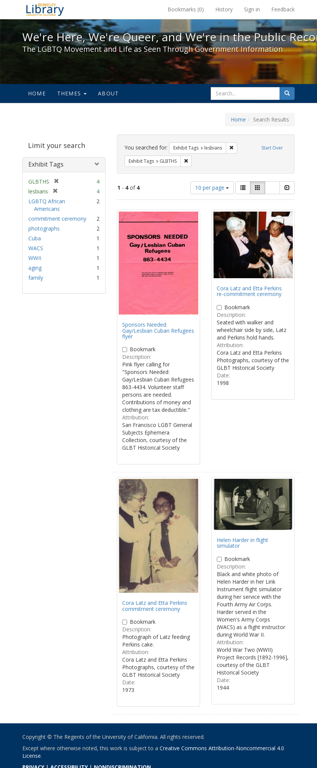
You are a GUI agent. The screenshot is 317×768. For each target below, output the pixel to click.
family (35, 277)
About (108, 93)
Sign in (252, 9)
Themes (72, 93)
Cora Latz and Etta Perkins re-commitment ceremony (249, 291)
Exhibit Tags (46, 164)
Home (37, 93)
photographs (44, 228)
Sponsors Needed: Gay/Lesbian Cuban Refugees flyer (158, 330)
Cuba (34, 238)
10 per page (212, 187)
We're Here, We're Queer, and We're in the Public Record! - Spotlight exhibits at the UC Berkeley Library (45, 9)
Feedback (283, 9)
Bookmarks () (186, 9)
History (224, 9)
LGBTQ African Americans (46, 205)
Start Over (272, 148)
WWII (34, 258)
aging (35, 267)
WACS (35, 248)
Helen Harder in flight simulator (242, 542)
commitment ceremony (57, 218)
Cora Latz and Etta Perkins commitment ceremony (154, 605)
